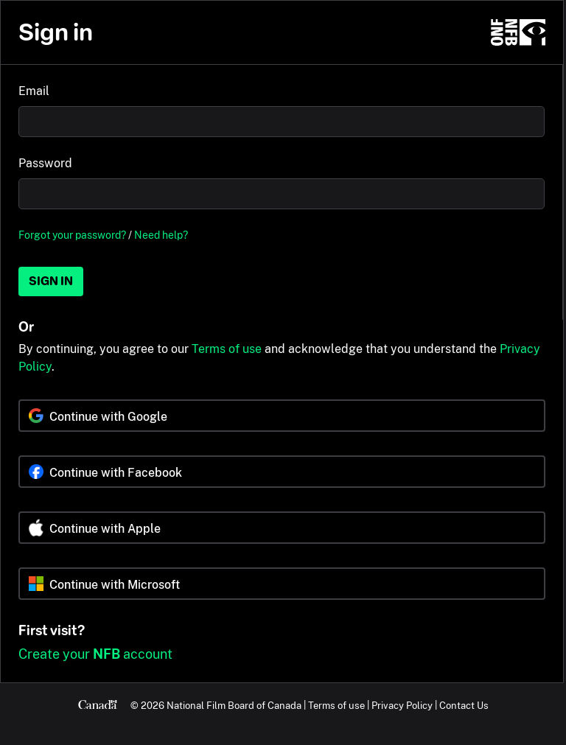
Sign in (51, 281)
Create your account (95, 654)
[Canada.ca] (97, 705)
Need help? (161, 234)
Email (33, 91)
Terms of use (227, 349)
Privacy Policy (402, 705)
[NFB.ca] (518, 32)
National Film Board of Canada (234, 705)
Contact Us (464, 705)
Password (45, 163)
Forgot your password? (72, 234)
